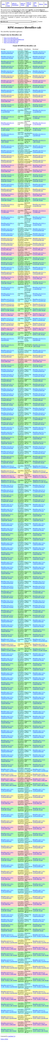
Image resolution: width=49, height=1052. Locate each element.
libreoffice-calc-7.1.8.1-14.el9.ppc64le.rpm (39, 821)
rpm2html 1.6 (11, 1036)
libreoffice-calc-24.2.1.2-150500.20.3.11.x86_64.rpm (40, 481)
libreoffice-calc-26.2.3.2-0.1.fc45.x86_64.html (7, 86)
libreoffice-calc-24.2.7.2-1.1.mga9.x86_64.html (7, 423)
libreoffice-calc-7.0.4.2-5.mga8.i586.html (7, 925)
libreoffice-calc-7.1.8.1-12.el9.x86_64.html (7, 884)
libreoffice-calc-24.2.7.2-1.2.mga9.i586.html (7, 399)
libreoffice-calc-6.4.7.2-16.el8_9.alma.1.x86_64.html (8, 1030)
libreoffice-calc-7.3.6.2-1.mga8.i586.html (7, 683)
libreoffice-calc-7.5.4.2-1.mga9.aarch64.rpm (39, 563)
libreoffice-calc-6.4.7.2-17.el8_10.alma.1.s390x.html (8, 998)
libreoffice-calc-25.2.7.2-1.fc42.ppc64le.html (7, 273)
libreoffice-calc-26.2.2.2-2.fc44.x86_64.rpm (39, 105)
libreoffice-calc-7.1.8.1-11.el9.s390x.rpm (39, 903)
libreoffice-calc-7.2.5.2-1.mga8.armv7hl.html (7, 736)
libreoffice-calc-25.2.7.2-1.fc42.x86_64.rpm (39, 282)
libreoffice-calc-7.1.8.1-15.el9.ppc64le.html (7, 796)
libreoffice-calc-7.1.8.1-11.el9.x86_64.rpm (39, 909)
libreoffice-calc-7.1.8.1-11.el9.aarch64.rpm (39, 891)
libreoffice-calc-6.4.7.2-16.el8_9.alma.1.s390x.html (8, 1023)
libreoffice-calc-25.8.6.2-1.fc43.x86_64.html (7, 199)
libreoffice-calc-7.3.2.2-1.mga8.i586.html (7, 721)
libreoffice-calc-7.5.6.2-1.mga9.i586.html (7, 553)
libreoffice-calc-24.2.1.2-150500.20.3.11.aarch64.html (8, 466)
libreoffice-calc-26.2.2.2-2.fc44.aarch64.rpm (39, 91)
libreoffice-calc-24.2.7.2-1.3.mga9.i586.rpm (39, 380)
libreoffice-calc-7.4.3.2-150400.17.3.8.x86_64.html (8, 649)
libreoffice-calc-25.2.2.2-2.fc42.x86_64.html (7, 365)
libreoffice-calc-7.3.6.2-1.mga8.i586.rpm (39, 683)
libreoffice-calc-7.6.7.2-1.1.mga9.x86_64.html (7, 500)
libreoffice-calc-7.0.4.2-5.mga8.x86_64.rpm (39, 929)
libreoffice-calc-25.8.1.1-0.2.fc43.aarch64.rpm (39, 229)
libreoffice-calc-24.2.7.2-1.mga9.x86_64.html (7, 442)
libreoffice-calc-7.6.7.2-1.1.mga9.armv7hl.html (7, 490)
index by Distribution (15, 4)
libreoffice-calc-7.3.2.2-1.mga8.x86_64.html (7, 726)
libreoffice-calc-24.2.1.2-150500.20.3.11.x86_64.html (8, 481)
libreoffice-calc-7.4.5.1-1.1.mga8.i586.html (7, 611)
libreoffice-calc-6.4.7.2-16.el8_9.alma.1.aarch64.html (9, 1011)
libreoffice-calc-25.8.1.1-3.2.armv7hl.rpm (39, 224)
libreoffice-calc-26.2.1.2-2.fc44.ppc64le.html (7, 156)
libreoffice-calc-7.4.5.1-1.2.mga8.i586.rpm (39, 591)
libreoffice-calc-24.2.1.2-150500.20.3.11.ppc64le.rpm (40, 471)
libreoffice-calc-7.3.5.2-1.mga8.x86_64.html (7, 707)
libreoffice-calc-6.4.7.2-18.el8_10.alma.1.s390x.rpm (40, 973)
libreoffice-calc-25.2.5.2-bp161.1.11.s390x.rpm (39, 314)
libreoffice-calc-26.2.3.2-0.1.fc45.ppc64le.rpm (39, 76)
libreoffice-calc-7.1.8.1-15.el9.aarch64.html (7, 790)
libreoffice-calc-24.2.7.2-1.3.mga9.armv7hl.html (7, 375)
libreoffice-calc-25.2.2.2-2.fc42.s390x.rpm (39, 360)
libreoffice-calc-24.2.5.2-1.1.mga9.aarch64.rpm (39, 447)
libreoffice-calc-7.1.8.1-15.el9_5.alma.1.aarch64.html (9, 770)
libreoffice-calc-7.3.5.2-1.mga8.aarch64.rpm (39, 693)
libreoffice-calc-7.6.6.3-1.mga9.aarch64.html (7, 524)
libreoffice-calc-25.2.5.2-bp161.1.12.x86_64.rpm (39, 309)
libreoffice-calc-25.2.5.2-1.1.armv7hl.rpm (39, 294)
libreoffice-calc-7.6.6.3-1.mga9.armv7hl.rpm (39, 529)
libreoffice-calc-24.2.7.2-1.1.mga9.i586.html (7, 418)
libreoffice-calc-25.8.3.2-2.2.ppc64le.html (7, 205)
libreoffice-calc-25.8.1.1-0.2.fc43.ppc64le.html (7, 239)
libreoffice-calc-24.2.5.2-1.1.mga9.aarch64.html (7, 447)
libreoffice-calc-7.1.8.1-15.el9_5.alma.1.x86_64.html (8, 784)
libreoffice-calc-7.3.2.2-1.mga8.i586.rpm (39, 721)
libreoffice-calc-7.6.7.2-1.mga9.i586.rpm (39, 514)
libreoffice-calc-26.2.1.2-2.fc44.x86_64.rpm (39, 175)
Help (45, 4)
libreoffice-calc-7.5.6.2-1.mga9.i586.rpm (39, 553)
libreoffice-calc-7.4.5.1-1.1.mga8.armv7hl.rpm (39, 606)
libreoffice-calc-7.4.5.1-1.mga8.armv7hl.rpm (39, 625)
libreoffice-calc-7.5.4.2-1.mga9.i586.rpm (39, 572)
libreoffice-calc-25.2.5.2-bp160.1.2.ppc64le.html (7, 324)
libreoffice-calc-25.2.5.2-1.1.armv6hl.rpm (39, 288)
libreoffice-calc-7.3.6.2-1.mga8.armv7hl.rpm (39, 678)
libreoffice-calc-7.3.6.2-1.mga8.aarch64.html (7, 673)
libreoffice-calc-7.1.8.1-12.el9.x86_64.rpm (39, 884)
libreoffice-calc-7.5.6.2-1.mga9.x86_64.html (7, 558)
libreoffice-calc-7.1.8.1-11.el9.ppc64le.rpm (39, 897)
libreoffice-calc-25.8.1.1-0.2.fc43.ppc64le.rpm (39, 239)
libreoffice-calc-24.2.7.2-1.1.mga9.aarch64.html (7, 409)
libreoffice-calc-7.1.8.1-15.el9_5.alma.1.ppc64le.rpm (40, 774)
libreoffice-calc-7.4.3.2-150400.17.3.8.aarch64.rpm (40, 640)
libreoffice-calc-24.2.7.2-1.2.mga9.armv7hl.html (7, 394)
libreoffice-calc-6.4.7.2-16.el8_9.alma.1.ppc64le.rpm (40, 1017)
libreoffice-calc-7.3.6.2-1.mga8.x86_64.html (7, 688)
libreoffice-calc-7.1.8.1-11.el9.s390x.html (7, 903)
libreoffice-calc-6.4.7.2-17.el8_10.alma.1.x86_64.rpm (41, 1004)
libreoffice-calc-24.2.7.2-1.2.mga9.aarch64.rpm (39, 389)
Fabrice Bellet (4, 1039)
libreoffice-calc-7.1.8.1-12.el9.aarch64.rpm (39, 865)
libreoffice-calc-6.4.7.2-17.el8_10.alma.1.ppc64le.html (9, 992)
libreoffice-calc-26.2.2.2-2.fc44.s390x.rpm (39, 100)
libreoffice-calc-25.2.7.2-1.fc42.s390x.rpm (39, 277)
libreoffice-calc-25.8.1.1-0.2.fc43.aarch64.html (7, 229)
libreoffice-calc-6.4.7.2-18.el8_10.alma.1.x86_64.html (9, 979)
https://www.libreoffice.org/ (11, 41)
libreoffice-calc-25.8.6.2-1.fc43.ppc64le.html (7, 190)
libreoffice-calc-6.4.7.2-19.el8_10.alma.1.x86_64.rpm (41, 954)
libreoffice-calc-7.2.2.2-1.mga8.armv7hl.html (7, 755)
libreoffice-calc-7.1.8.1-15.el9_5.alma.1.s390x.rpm (40, 779)
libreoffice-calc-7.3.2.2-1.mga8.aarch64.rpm (39, 712)
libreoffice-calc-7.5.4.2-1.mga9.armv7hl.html (7, 567)
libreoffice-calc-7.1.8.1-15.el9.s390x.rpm (39, 802)
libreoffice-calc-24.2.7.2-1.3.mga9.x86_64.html (7, 384)
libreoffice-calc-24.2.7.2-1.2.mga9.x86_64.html (7, 404)
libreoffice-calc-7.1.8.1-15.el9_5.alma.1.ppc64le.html (9, 774)
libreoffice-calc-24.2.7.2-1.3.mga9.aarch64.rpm (39, 370)
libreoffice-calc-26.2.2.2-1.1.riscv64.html (7, 123)
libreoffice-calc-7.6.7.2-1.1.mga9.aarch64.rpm (39, 486)
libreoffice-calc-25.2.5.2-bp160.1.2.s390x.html (7, 328)
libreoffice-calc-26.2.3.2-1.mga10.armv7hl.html (7, 57)
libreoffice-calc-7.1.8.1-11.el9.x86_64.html (7, 909)
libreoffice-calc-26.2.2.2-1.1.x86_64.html (7, 129)
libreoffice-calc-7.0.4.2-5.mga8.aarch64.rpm (39, 915)
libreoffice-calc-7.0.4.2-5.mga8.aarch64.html (7, 915)
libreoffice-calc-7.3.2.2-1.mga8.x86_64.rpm (39, 726)
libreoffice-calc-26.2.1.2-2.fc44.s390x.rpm (39, 165)
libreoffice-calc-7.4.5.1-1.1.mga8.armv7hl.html (7, 606)
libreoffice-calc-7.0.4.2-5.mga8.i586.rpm (39, 925)
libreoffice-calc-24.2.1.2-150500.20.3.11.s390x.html (8, 476)
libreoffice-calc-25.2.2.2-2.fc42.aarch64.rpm (39, 351)
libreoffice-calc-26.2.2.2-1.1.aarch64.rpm (39, 111)
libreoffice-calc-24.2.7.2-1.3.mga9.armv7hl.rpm (39, 375)
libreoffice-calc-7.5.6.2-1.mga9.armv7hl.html (7, 548)
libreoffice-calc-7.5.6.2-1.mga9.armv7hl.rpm (39, 548)
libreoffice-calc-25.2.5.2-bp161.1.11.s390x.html (7, 314)
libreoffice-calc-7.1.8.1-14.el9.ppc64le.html (7, 821)
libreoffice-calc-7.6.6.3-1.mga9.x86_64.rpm (39, 538)
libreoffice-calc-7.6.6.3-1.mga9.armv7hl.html (7, 529)
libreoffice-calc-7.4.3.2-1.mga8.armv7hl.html (7, 659)
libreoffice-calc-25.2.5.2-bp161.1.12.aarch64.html (7, 300)
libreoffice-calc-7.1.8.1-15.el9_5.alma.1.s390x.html (8, 779)
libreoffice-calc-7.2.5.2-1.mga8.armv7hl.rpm (39, 736)
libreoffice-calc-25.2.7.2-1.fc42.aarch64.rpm (39, 268)
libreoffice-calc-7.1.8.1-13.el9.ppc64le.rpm (39, 846)
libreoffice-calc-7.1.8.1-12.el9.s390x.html (7, 878)
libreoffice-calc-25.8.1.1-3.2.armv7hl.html (7, 224)
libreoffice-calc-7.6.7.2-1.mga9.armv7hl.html (7, 510)
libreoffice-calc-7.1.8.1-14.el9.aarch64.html (7, 815)
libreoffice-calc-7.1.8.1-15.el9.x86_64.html (7, 809)
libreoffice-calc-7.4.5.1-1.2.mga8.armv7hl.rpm (39, 587)
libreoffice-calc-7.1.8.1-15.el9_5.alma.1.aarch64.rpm (40, 770)
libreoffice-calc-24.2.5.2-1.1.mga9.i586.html (7, 457)
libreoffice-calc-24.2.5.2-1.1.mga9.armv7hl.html (7, 452)
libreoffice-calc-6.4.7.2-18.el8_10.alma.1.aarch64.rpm (41, 960)
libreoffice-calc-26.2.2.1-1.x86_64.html (7, 141)
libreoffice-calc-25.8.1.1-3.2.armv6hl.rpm (39, 217)
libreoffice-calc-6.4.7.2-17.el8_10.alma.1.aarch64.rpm (41, 986)
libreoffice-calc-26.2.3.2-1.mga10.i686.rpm (39, 62)
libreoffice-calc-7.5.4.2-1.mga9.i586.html (7, 572)
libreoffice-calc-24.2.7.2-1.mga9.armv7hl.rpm (39, 433)
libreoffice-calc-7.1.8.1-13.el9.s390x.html (7, 853)
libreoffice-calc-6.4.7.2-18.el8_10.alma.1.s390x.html (8, 973)
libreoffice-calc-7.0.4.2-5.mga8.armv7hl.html (7, 920)
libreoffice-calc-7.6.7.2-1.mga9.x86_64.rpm (39, 519)
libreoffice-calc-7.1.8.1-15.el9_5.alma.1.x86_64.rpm (40, 784)
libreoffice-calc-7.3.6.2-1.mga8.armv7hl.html (7, 678)
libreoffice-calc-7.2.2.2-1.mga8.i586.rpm (39, 760)
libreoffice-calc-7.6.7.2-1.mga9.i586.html (7, 514)
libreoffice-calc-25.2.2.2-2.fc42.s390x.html (7, 360)
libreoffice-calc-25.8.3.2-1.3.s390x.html (7, 211)
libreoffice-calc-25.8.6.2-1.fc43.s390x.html (7, 194)
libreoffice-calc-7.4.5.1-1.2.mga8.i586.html (7, 591)
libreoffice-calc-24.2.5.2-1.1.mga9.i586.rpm (39, 457)
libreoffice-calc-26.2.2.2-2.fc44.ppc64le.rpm (39, 95)
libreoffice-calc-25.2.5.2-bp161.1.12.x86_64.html (7, 309)
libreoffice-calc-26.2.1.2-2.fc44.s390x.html (7, 165)
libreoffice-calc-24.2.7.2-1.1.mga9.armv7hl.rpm (39, 413)
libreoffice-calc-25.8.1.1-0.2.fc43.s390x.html (7, 248)
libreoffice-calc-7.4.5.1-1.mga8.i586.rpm (39, 630)
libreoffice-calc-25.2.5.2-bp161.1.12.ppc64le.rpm (39, 304)
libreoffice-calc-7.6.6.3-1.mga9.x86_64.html (7, 538)
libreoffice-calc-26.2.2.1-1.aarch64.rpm (39, 134)
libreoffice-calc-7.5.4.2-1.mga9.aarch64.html (7, 563)
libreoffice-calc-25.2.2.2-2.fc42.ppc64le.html (7, 356)
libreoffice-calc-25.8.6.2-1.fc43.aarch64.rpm (39, 185)
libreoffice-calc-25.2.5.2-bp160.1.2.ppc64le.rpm (39, 324)
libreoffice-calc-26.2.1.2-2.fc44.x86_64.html (7, 175)
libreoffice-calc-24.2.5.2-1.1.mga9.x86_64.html (7, 461)
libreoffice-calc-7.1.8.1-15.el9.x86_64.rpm (39, 809)
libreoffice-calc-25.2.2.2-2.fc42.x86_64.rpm (39, 365)
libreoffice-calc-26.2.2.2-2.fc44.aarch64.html (7, 91)
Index (3, 4)
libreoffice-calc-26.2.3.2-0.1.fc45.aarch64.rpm (39, 71)
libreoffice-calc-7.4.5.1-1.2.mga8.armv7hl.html (7, 587)
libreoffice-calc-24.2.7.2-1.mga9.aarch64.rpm (39, 428)
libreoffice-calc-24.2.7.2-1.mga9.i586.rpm (39, 437)
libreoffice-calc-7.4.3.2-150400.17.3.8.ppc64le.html (8, 644)
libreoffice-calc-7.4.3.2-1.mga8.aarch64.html (7, 654)
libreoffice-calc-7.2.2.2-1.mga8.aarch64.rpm (39, 750)
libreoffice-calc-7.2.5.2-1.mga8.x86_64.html (7, 746)
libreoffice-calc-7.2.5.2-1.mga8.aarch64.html (7, 731)
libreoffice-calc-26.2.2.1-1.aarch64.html (7, 134)
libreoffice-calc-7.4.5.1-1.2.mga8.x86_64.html (7, 596)
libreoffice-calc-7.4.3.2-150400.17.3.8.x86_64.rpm (40, 649)
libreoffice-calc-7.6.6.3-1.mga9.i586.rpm (39, 534)
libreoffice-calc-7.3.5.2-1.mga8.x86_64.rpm (39, 707)
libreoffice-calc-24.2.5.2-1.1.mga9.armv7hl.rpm (39, 452)
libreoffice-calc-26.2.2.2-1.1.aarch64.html (7, 111)
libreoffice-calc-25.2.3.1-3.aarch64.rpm (39, 339)
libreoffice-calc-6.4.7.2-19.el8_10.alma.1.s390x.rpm (40, 948)
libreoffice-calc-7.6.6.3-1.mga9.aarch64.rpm (39, 524)
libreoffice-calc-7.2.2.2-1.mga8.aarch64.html (7, 750)
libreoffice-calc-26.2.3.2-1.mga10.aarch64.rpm (39, 52)
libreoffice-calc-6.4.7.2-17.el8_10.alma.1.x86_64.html (9, 1004)
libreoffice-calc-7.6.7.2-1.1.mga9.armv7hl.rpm (39, 490)
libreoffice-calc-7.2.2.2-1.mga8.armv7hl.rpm (39, 755)
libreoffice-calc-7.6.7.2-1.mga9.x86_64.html (7, 519)
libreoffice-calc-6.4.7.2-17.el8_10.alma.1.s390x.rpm (40, 998)
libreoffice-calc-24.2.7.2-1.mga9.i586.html (7, 437)
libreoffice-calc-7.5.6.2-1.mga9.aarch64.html (7, 543)
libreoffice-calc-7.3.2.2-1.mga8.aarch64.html (7, 712)
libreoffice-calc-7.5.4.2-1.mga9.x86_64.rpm (39, 577)
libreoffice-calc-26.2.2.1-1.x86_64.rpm (39, 141)
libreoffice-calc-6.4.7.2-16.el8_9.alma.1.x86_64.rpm (40, 1030)
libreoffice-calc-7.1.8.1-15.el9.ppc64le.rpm (39, 796)
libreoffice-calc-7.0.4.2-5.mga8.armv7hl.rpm (39, 920)
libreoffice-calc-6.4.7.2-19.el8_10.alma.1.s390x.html (8, 948)
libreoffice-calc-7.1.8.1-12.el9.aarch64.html (7, 865)
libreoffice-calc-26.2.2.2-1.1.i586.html (7, 117)
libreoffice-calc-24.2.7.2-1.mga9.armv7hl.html (7, 433)
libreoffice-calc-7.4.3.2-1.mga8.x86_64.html (7, 668)
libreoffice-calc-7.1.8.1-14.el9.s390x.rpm (39, 827)
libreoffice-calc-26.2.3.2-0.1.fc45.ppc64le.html (7, 76)
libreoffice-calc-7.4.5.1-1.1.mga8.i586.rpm (39, 611)
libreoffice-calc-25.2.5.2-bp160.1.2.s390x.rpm (39, 328)
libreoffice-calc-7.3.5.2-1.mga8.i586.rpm (39, 702)
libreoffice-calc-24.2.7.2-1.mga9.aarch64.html (7, 428)
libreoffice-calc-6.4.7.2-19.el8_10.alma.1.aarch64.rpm (41, 935)
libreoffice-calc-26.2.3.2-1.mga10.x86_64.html (7, 66)
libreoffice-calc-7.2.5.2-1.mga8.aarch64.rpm (39, 731)
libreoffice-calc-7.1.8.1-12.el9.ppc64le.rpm (39, 872)
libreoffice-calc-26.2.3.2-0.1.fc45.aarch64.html (7, 71)
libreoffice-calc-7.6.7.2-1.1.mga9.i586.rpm (39, 495)
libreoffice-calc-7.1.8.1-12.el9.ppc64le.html (7, 872)
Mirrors (41, 4)
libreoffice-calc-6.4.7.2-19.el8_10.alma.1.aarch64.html (9, 935)
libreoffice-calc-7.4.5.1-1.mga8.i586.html (7, 630)
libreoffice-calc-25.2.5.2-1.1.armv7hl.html (7, 294)
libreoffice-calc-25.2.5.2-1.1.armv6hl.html (7, 288)
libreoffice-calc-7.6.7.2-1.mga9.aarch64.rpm (39, 505)
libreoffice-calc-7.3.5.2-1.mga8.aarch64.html (7, 693)
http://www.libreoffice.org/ (11, 42)
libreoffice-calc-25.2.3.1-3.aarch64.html (7, 339)
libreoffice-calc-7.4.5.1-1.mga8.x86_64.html (7, 635)
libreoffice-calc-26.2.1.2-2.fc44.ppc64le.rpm (39, 156)
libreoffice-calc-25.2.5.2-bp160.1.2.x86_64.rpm (39, 333)
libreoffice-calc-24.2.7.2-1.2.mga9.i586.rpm (39, 399)
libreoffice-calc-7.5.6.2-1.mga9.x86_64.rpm (39, 558)
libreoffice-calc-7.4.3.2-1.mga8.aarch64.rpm (39, 654)
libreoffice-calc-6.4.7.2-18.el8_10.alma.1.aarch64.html (9, 960)
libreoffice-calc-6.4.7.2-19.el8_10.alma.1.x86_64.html (9, 954)
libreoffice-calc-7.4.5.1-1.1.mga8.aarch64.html (7, 601)
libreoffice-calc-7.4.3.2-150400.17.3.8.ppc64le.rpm (40, 644)
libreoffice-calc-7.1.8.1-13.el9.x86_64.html (7, 859)
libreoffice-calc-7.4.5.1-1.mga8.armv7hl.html (7, 625)
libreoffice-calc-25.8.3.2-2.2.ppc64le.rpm (39, 205)
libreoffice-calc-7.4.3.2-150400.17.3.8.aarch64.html (8, 640)
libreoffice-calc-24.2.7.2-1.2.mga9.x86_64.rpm (39, 404)
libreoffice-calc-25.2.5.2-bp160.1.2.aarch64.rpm (39, 319)
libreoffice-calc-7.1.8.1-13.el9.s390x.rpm (39, 853)
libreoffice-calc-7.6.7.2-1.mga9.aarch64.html (7, 505)
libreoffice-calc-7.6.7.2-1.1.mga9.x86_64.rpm (39, 500)
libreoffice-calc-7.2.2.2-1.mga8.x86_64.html (7, 765)
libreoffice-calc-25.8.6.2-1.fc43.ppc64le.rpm (39, 190)
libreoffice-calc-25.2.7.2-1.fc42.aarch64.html (7, 268)
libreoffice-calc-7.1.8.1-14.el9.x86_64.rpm (39, 834)
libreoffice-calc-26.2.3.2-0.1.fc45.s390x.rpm (39, 81)
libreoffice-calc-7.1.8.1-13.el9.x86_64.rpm (39, 859)
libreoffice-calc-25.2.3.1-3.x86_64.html (7, 345)
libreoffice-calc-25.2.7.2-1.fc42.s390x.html (7, 277)
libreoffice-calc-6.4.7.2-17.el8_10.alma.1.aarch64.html (9, 986)
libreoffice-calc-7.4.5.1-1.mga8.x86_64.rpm (39, 635)
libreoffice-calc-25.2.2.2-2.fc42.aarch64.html (7, 351)
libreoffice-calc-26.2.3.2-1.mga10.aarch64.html (7, 52)
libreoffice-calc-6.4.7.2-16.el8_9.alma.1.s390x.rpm (40, 1023)
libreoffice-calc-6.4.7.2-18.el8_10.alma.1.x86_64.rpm (41, 979)
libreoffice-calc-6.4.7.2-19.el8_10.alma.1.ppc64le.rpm (41, 941)
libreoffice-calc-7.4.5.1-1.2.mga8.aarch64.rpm (39, 582)
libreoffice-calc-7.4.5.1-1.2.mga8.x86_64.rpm (39, 596)
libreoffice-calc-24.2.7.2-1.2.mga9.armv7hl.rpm (39, 394)
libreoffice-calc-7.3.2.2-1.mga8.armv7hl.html (7, 717)
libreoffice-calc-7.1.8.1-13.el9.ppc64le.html (7, 846)
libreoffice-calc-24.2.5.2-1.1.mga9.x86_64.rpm (39, 461)
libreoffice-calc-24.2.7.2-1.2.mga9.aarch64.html (7, 389)
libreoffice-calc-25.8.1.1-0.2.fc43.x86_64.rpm (39, 258)
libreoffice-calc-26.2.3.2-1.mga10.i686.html (7, 62)
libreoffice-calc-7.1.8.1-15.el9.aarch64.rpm (39, 790)
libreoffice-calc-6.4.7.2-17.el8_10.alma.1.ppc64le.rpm (41, 992)
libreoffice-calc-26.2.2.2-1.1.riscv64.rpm (39, 123)
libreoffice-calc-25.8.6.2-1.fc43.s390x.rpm (39, 194)
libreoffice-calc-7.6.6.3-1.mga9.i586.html (7, 534)
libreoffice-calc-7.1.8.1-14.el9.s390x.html (7, 827)
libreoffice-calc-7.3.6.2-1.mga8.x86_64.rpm (39, 688)
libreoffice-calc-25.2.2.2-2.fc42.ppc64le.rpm (39, 356)
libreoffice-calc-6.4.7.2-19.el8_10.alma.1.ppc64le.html (9, 941)
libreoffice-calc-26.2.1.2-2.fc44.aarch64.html (7, 146)
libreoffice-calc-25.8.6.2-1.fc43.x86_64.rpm (39, 199)
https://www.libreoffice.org (11, 38)
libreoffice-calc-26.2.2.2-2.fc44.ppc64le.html (7, 95)
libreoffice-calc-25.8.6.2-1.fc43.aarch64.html (7, 185)
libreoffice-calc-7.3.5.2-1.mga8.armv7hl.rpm (39, 697)
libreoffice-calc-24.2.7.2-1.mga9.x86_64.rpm (39, 442)
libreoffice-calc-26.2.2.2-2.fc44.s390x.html (7, 100)
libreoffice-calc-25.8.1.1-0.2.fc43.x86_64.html (7, 258)
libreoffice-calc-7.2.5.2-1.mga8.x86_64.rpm (39, 746)
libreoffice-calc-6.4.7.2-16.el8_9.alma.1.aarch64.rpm (40, 1011)
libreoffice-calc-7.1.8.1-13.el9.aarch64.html (7, 840)
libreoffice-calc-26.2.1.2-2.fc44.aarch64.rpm (39, 146)
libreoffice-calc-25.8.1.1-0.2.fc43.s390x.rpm (39, 248)
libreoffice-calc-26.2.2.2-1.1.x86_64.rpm (39, 129)
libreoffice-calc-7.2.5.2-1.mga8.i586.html (7, 741)
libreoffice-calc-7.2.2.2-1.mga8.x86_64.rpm (39, 765)
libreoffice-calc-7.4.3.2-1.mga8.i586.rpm (39, 664)
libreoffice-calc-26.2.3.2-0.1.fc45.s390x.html (7, 81)
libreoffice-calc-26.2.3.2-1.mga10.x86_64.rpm (39, 66)
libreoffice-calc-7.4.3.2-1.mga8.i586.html (7, 664)
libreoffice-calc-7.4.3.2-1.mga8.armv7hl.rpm (39, 659)
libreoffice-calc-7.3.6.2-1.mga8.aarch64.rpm (39, 673)
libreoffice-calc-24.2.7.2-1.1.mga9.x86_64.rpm (39, 423)
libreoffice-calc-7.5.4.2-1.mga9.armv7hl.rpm (39, 567)
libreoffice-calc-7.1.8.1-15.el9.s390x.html (7, 802)
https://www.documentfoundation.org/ (14, 39)
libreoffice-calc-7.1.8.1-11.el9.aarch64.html (7, 891)
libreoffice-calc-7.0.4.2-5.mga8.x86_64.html (7, 929)
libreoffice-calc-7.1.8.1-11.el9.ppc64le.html (7, 897)
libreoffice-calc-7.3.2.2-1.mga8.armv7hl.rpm (39, 717)
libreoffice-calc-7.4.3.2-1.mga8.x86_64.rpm (39, 668)
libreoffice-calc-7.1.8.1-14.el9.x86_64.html (7, 834)
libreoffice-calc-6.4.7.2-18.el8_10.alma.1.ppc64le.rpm (41, 967)
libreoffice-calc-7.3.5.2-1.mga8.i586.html (7, 702)
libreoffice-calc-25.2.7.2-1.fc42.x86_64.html (7, 282)
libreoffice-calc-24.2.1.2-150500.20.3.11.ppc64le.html (8, 471)
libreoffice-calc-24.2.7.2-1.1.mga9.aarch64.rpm (39, 409)
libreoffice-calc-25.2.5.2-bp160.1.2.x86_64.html (7, 333)
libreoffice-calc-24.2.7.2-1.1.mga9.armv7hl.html (7, 413)
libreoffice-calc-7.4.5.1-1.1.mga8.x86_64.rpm (39, 616)
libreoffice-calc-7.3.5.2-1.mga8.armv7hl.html (7, 697)
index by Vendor (23, 4)
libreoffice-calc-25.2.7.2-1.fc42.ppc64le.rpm (39, 273)
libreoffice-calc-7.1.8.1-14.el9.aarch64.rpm (39, 815)
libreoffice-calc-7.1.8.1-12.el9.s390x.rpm (39, 878)
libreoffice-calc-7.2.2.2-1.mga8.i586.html (7, 760)
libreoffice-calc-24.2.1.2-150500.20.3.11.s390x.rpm (40, 476)
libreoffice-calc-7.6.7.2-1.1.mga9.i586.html (7, 495)
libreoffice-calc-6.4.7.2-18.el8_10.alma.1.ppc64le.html (9, 967)
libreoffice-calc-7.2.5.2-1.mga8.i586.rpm (39, 741)
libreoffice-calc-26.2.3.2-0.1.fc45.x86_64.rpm (39, 86)
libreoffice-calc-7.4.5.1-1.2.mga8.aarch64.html (7, 582)
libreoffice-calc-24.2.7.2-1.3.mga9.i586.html (7, 380)
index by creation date (29, 4)
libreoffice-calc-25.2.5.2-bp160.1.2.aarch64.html (7, 319)
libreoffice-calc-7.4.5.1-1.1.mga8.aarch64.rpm (39, 601)
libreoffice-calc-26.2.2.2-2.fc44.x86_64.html (7, 105)
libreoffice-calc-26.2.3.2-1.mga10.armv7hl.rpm (39, 57)
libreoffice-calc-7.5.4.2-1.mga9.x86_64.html (7, 577)
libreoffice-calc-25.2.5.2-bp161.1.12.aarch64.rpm (39, 300)
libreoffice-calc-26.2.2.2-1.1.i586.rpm (39, 117)
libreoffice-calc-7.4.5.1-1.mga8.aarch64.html (7, 620)
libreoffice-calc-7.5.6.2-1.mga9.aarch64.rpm (39, 543)
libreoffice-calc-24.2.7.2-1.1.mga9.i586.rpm (39, 418)
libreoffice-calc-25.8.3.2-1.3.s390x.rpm (39, 211)
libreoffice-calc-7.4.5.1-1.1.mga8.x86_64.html (7, 616)
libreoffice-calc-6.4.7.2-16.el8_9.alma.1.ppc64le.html (9, 1017)
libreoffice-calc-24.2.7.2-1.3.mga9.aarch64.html (7, 370)
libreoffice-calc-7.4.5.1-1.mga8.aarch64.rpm (39, 620)
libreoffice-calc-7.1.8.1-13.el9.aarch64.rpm (39, 840)
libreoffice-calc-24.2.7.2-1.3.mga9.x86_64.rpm (39, 384)
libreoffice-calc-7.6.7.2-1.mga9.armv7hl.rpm (39, 510)
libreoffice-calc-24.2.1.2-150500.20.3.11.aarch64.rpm (40, 466)
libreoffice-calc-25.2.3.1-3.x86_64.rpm (39, 345)
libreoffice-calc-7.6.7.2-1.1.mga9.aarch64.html (7, 486)
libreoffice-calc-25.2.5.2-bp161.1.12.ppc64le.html (7, 304)
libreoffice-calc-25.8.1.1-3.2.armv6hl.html (7, 217)
